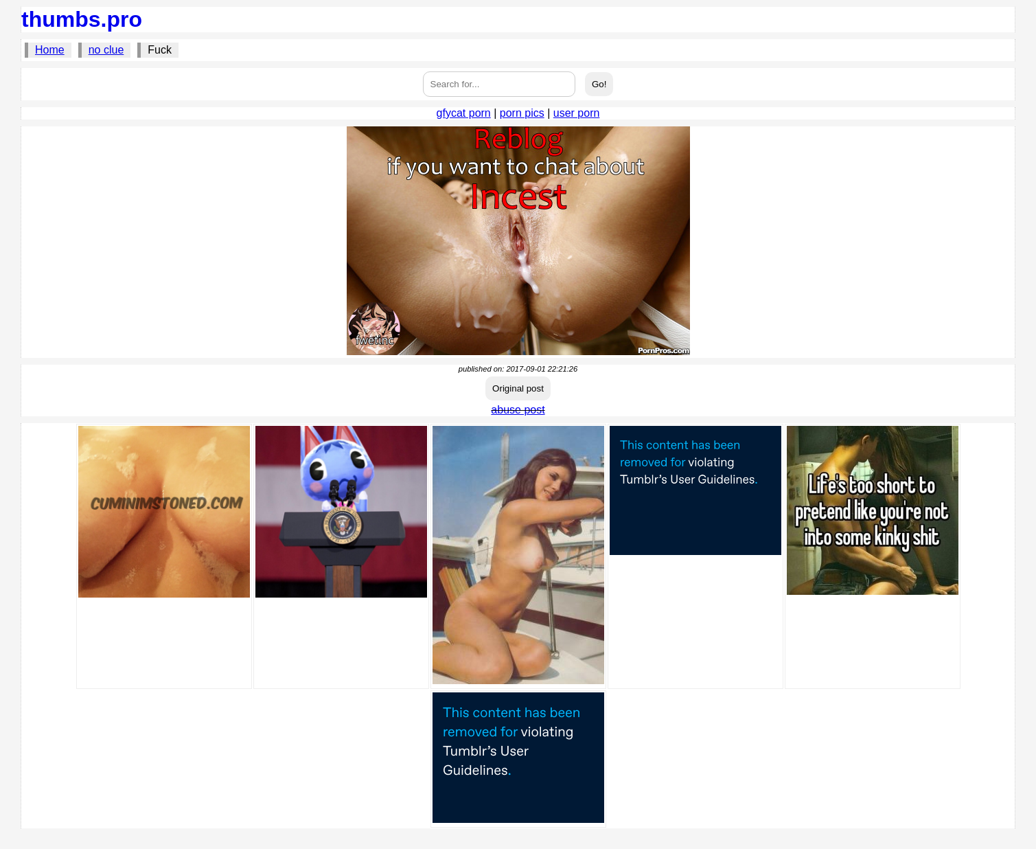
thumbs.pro (81, 19)
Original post (518, 388)
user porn (576, 113)
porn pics (522, 113)
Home (50, 50)
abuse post (517, 410)
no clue (106, 50)
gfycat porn (464, 113)
